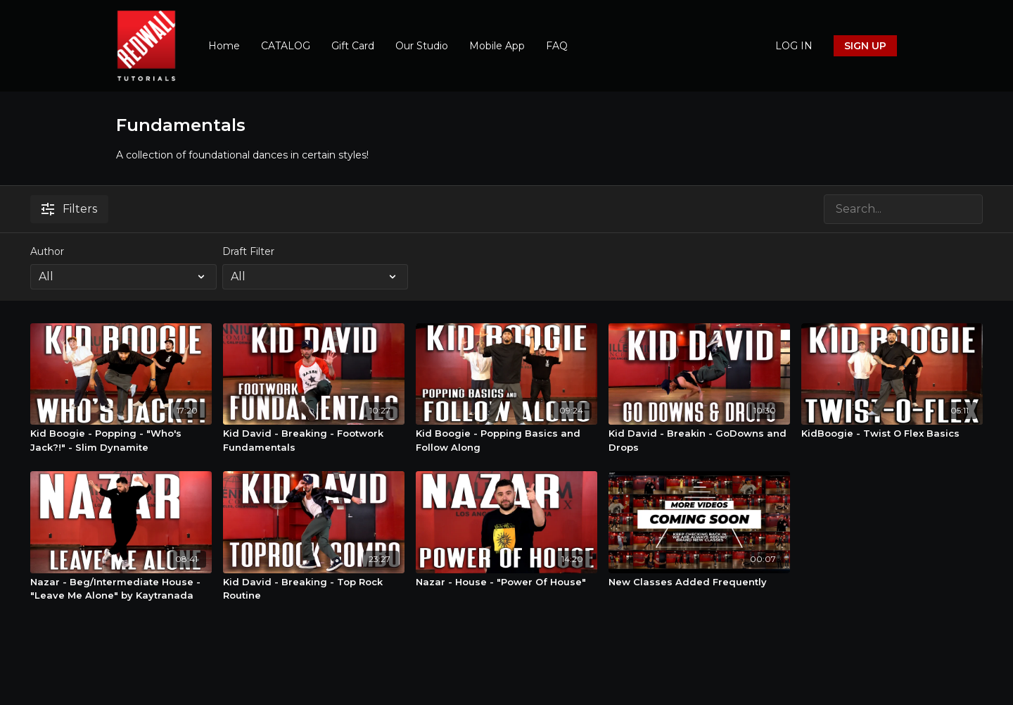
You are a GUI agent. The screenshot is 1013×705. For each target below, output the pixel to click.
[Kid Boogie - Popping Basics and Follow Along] (506, 440)
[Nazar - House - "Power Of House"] (506, 582)
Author (47, 251)
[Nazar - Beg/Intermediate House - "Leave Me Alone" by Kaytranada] (121, 589)
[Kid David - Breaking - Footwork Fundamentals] (313, 440)
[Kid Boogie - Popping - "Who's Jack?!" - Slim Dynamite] (121, 440)
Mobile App (497, 45)
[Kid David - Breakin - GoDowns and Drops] (699, 440)
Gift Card (352, 45)
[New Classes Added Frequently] (699, 582)
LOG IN (794, 45)
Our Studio (421, 45)
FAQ (557, 45)
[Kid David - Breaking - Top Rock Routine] (313, 589)
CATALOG (285, 45)
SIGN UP (865, 45)
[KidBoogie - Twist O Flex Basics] (892, 434)
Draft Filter (248, 251)
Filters (69, 209)
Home (224, 45)
